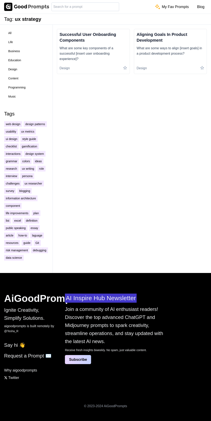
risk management (17, 250)
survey (10, 191)
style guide (29, 139)
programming (17, 87)
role (41, 168)
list (7, 220)
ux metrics (27, 131)
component (13, 205)
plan (36, 213)
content (13, 78)
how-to (22, 235)
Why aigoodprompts (20, 370)
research (11, 168)
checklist (11, 146)
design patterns (35, 124)
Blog (200, 7)
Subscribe (78, 359)
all (10, 33)
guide (26, 243)
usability (11, 131)
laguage (37, 235)
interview (11, 176)
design (12, 69)
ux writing (28, 168)
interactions (13, 153)
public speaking (16, 228)
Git (37, 243)
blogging (24, 191)
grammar (11, 161)
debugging (39, 250)
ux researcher (33, 183)
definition (32, 220)
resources (12, 243)
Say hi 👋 (14, 345)
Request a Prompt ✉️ (28, 356)
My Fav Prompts (172, 6)
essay (34, 228)
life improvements (17, 213)
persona (27, 176)
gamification (29, 146)
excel (17, 220)
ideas (38, 161)
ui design (11, 139)
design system (35, 153)
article (9, 235)
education (14, 60)
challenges (13, 183)
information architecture (21, 198)
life (10, 42)
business (14, 51)
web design (13, 124)
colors (26, 161)
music (12, 96)
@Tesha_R (11, 331)
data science (14, 257)
